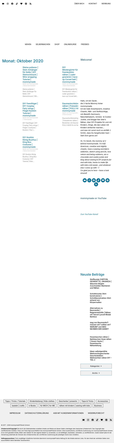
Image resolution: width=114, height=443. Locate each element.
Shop (57, 44)
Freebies (85, 44)
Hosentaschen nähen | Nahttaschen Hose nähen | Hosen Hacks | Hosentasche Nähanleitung (100, 341)
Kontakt (93, 4)
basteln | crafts (18, 406)
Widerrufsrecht (96, 413)
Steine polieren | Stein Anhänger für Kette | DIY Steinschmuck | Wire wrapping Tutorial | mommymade (30, 74)
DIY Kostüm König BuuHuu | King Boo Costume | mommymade (30, 142)
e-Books (32, 406)
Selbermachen (43, 44)
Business (98, 406)
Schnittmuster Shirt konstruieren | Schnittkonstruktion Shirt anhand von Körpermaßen (100, 298)
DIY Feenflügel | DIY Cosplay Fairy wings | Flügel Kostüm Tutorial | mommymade (30, 109)
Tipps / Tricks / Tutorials (15, 401)
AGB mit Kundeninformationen (68, 413)
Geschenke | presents (68, 401)
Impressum (15, 413)
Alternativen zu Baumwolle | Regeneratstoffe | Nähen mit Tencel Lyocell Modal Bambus (100, 312)
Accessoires (103, 401)
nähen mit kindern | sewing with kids (74, 406)
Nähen (28, 44)
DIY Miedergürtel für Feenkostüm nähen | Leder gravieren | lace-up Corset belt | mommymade (70, 74)
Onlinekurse (70, 44)
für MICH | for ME (47, 406)
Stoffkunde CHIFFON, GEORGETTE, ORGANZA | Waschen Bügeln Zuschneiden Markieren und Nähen (100, 283)
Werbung (106, 4)
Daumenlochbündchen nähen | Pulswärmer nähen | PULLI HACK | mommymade (73, 107)
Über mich (79, 4)
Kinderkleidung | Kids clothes (42, 401)
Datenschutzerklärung (37, 413)
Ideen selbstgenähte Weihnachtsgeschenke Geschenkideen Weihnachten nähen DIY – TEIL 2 (101, 355)
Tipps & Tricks (87, 401)
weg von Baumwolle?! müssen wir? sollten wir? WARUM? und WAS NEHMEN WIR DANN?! (100, 325)
